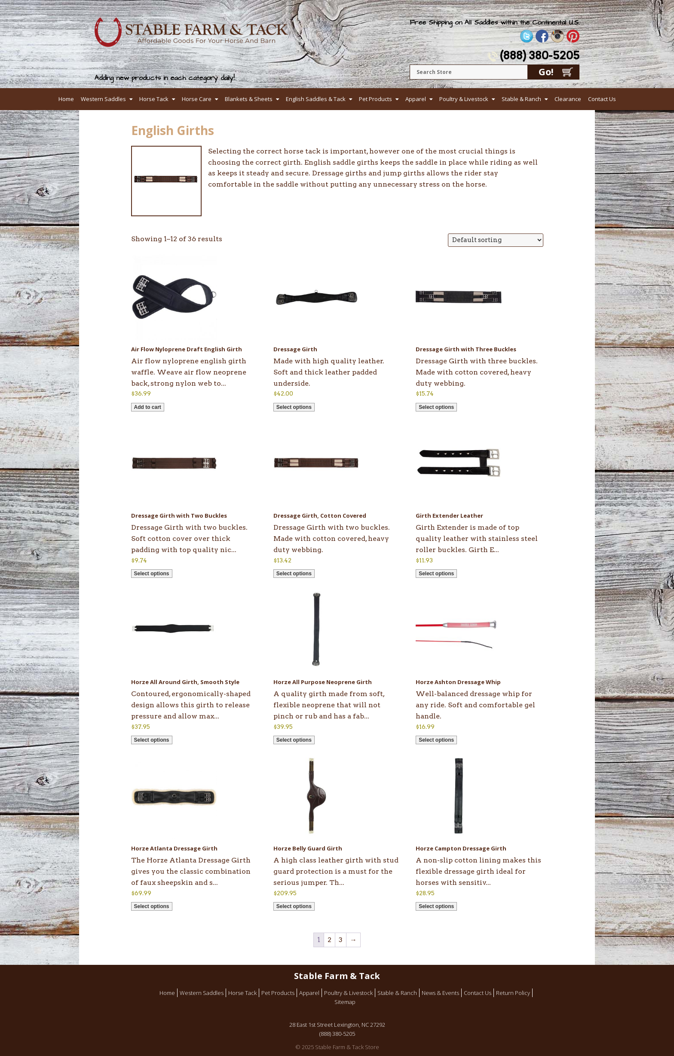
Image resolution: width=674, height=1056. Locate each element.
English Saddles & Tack (316, 99)
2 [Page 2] (329, 940)
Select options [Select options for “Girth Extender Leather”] (436, 574)
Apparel (415, 99)
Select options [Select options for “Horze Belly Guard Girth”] (294, 906)
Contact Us (602, 99)
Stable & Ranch (521, 99)
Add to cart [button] (147, 407)
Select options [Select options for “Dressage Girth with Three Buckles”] (436, 407)
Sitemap (344, 1002)
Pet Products (375, 99)
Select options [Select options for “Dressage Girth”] (294, 407)
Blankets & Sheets (249, 99)
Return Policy (513, 993)
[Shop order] (495, 240)
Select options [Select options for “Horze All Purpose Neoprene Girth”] (294, 740)
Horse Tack (153, 99)
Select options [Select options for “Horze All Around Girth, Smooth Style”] (151, 740)
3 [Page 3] (341, 940)
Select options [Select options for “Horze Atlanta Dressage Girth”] (151, 906)
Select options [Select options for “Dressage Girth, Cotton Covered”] (294, 574)
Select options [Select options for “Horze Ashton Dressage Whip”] (436, 740)
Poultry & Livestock (463, 99)
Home (66, 99)
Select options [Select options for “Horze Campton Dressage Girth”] (436, 906)
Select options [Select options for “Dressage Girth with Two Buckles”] (151, 574)
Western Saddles (103, 99)
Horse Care (196, 99)
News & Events (440, 993)
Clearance (568, 99)
